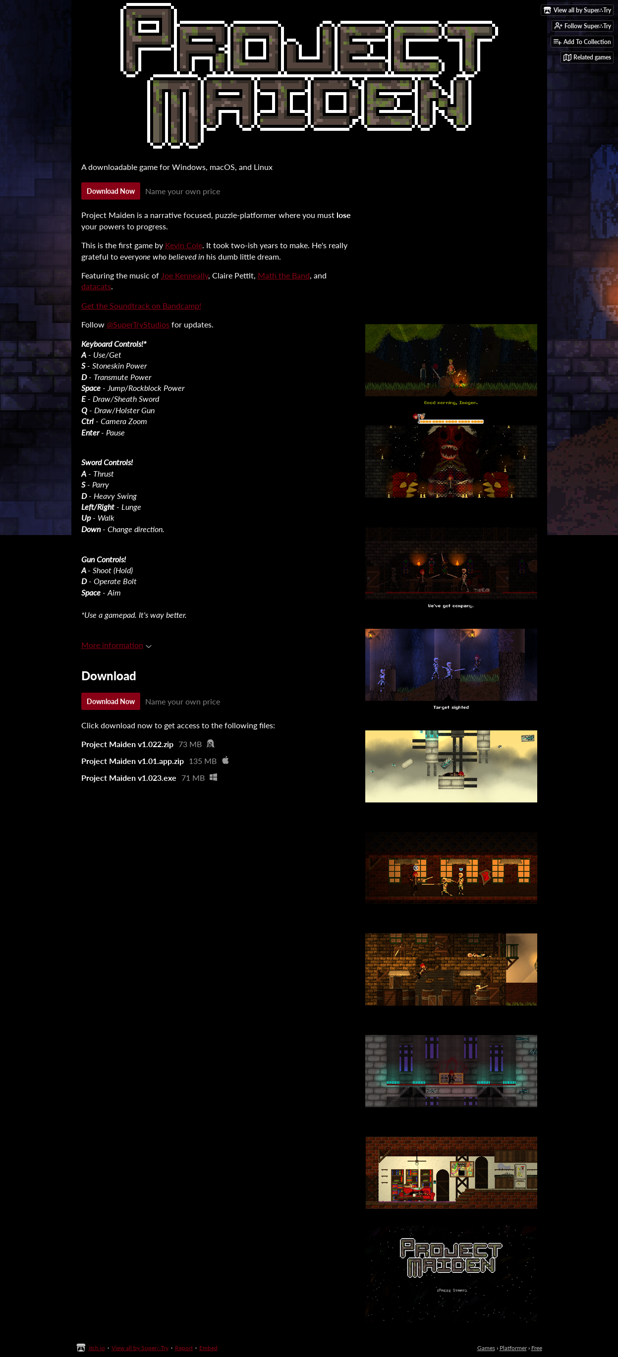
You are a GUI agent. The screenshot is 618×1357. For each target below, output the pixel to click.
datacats (96, 286)
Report (184, 1348)
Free (536, 1348)
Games (486, 1348)
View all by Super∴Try (140, 1348)
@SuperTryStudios (138, 324)
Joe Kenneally (184, 275)
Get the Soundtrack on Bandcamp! (141, 305)
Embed (208, 1348)
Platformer (513, 1348)
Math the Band (284, 275)
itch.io (97, 1348)
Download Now (111, 191)
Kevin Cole (183, 245)
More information (116, 645)
